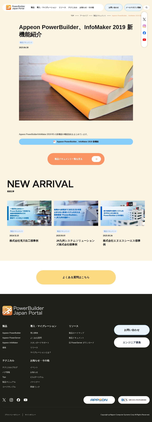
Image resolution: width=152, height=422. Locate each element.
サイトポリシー (30, 415)
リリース (34, 348)
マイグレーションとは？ (40, 352)
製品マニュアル (9, 382)
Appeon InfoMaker (10, 343)
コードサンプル (9, 387)
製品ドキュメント (76, 338)
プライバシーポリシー (12, 415)
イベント (34, 367)
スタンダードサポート (39, 343)
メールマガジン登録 (133, 7)
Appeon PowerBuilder (11, 333)
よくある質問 (36, 338)
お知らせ (34, 372)
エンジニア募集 (132, 342)
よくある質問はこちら (76, 277)
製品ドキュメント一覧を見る (68, 159)
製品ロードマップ (76, 333)
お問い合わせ (114, 7)
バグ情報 (6, 372)
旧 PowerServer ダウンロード (81, 343)
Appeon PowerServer (11, 338)
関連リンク (35, 387)
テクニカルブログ (10, 367)
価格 (4, 348)
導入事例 (34, 333)
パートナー (35, 382)
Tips (4, 377)
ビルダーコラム (37, 377)
